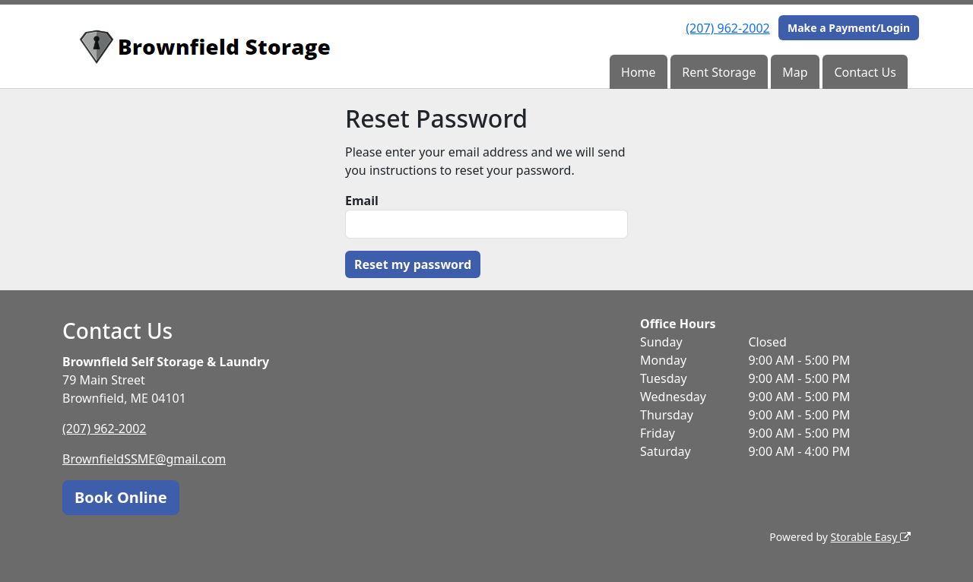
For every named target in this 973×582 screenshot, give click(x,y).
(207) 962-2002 (727, 28)
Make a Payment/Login (849, 28)
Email (362, 200)
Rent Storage (719, 72)
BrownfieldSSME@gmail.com (144, 459)
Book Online (120, 497)
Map (794, 72)
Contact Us (864, 72)
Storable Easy (871, 537)
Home (638, 72)
